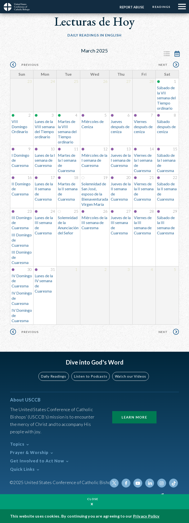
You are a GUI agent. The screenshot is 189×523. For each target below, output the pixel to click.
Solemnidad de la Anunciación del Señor (68, 225)
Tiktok (173, 483)
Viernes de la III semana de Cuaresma (143, 225)
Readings (161, 7)
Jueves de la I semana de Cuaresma (121, 160)
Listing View (166, 53)
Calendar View (177, 53)
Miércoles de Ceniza (92, 124)
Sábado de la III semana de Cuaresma (166, 225)
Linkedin (149, 483)
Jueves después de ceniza (120, 126)
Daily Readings (54, 376)
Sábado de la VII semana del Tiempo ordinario (166, 97)
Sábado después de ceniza (166, 126)
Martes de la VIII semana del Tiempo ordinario (67, 131)
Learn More (134, 417)
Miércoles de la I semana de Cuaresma (94, 160)
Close (92, 499)
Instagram (161, 483)
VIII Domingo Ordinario (20, 126)
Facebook (126, 483)
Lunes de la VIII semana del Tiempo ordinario (45, 129)
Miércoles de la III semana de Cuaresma (94, 222)
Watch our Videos (130, 376)
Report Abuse (131, 7)
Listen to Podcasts (91, 376)
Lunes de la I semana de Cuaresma (45, 160)
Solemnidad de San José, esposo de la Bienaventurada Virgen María (94, 194)
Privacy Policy (146, 516)
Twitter (114, 483)
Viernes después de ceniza (143, 126)
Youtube (138, 483)
